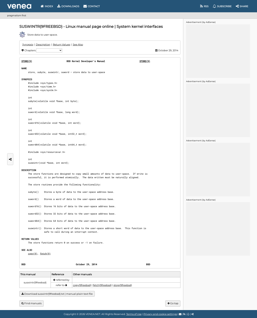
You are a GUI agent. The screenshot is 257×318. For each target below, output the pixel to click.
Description (43, 44)
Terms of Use (134, 314)
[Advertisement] (218, 50)
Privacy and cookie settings (160, 314)
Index (47, 6)
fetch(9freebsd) (102, 285)
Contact (91, 6)
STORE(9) (26, 61)
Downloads (68, 6)
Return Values (61, 44)
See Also (78, 44)
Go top (172, 303)
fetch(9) (45, 253)
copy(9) (32, 253)
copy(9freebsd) (82, 285)
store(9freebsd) (123, 285)
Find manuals (31, 303)
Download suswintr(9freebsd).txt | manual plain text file (57, 294)
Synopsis (27, 44)
